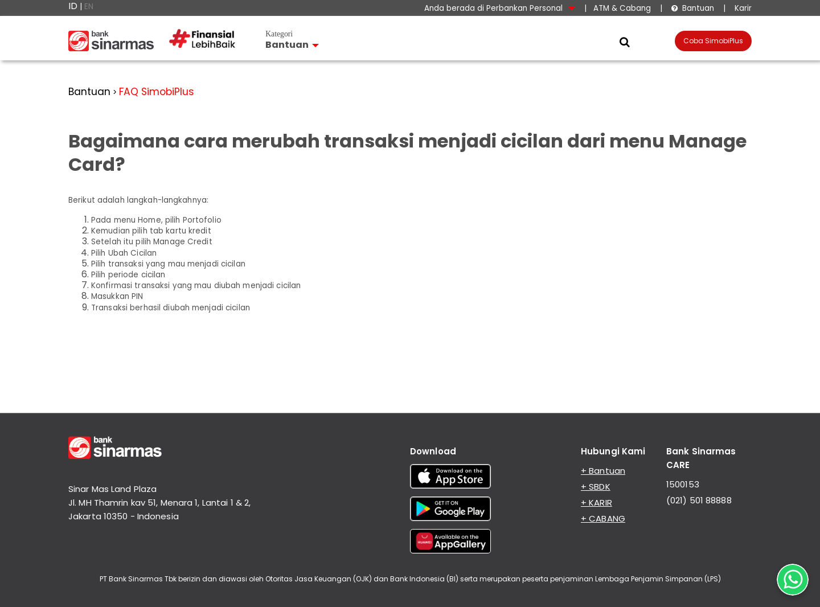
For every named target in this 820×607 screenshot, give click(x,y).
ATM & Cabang (622, 8)
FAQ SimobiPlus (156, 92)
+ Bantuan (603, 471)
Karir (742, 8)
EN (88, 6)
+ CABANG (603, 518)
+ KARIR (596, 502)
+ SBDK (595, 487)
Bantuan (692, 8)
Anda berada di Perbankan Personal (499, 8)
